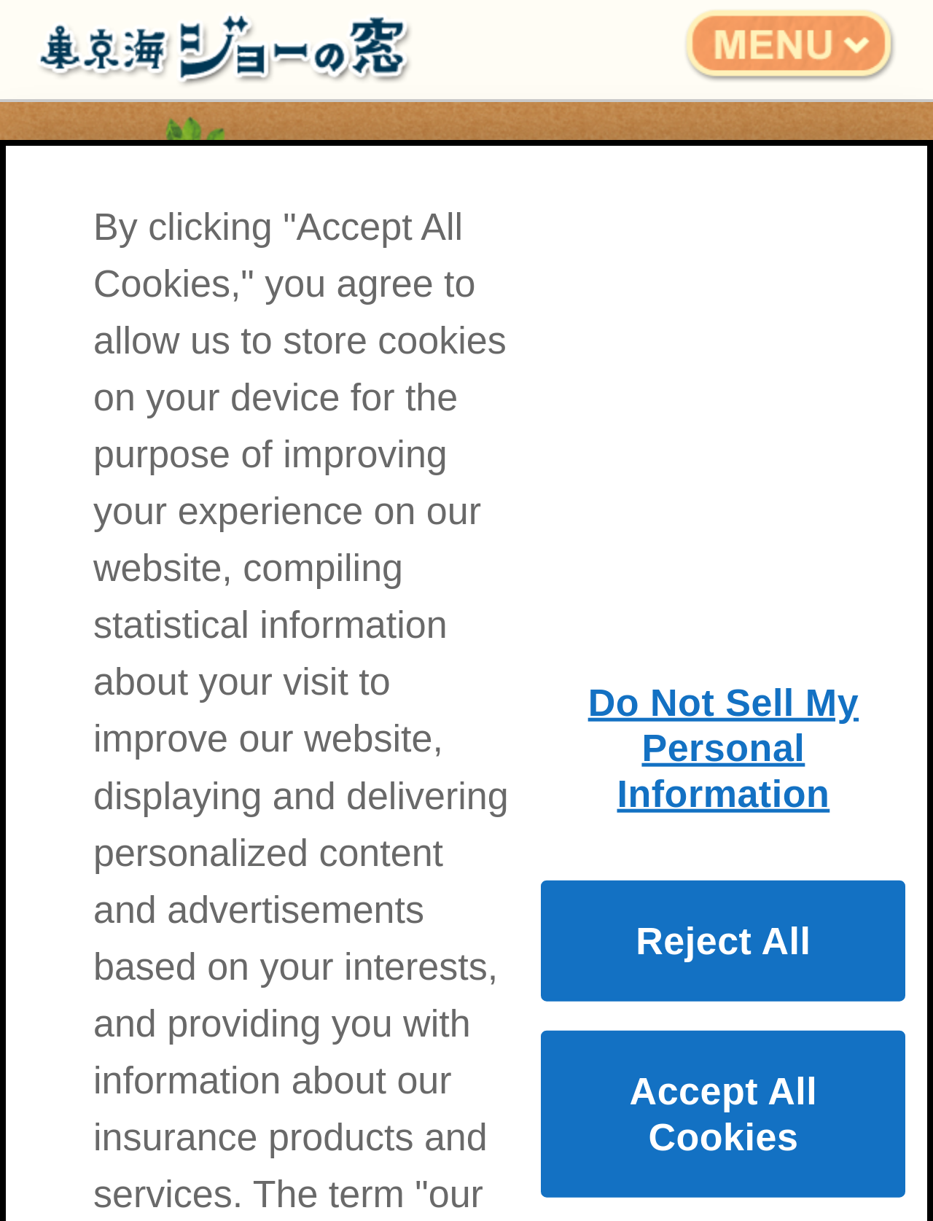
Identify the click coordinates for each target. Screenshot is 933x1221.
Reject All (723, 964)
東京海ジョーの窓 (211, 49)
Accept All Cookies (724, 1137)
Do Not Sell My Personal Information (723, 771)
